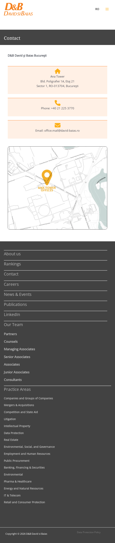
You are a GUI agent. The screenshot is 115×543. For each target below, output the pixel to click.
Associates (12, 364)
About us (12, 253)
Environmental (13, 474)
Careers (11, 284)
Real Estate (11, 440)
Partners (10, 334)
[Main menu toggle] (107, 9)
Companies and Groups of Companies (28, 398)
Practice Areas (17, 389)
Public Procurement (16, 461)
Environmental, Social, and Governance (29, 447)
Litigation (10, 419)
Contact (11, 273)
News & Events (18, 294)
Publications (15, 304)
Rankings (12, 263)
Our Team (13, 324)
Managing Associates (19, 349)
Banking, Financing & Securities (24, 467)
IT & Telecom (12, 495)
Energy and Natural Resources (23, 488)
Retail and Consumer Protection (24, 502)
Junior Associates (16, 372)
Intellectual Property (17, 426)
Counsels (11, 341)
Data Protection (14, 433)
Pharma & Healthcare (18, 481)
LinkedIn (12, 314)
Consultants (13, 379)
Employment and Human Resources (27, 454)
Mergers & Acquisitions (19, 405)
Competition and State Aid (21, 412)
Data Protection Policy (89, 532)
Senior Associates (17, 357)
